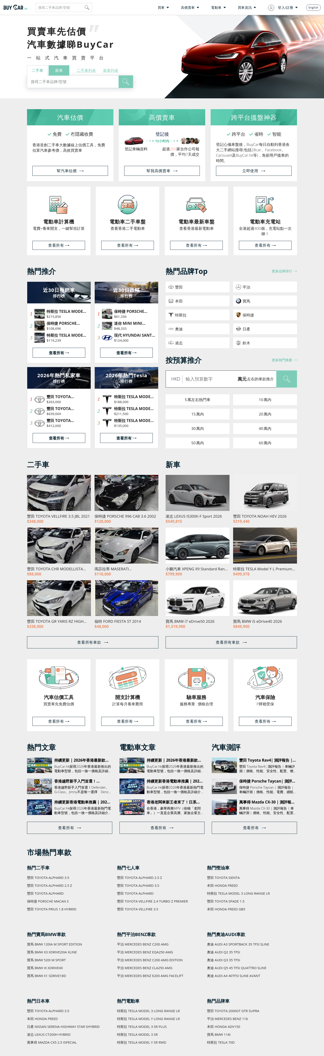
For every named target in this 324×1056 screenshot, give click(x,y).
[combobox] (64, 7)
